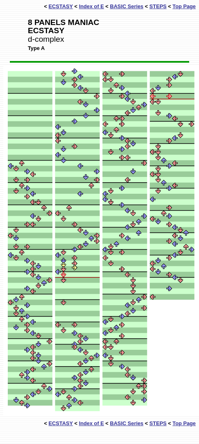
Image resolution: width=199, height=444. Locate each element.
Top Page (184, 6)
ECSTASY (61, 6)
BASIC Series (126, 6)
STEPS (158, 6)
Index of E (91, 6)
